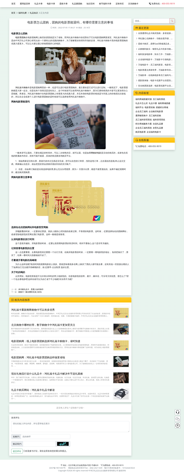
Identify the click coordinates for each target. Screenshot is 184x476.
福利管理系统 (159, 119)
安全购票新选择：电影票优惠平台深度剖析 (155, 85)
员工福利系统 (159, 99)
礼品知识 (34, 12)
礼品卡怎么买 (141, 103)
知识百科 (91, 3)
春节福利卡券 (105, 3)
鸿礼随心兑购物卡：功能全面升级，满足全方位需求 (155, 38)
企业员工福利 (141, 111)
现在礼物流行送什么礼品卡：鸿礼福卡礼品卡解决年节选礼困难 (47, 373)
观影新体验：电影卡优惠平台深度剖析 (154, 80)
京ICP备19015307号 (57, 468)
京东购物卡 (133, 3)
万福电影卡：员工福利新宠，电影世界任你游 (155, 64)
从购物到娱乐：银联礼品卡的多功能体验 (155, 49)
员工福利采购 (155, 115)
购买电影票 (140, 131)
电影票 (20, 231)
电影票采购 (150, 107)
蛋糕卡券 (63, 3)
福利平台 (139, 107)
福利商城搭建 (164, 103)
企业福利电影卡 (154, 131)
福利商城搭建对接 (143, 99)
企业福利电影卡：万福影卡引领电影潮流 (155, 59)
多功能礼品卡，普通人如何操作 (30, 289)
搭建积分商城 (162, 107)
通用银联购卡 (141, 115)
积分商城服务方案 (143, 123)
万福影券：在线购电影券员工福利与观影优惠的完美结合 (155, 75)
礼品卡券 (38, 3)
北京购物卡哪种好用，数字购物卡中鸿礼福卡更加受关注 (43, 325)
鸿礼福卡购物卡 (22, 87)
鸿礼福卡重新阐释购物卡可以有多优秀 (33, 309)
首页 (13, 3)
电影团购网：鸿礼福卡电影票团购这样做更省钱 (38, 357)
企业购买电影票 (156, 111)
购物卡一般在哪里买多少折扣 (30, 292)
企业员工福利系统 (143, 127)
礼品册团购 (77, 3)
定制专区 (120, 3)
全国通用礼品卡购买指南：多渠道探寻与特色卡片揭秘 (155, 33)
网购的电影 (96, 152)
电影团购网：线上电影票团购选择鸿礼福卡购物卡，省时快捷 (45, 341)
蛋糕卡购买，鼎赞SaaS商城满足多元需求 (155, 43)
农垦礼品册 (158, 127)
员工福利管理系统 (143, 119)
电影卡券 (51, 3)
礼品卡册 (153, 103)
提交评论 (17, 451)
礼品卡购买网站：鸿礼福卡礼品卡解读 (33, 390)
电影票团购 (20, 37)
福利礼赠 (22, 12)
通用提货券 (25, 3)
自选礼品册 (158, 123)
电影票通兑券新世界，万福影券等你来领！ (155, 70)
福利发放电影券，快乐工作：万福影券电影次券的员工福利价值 (155, 54)
